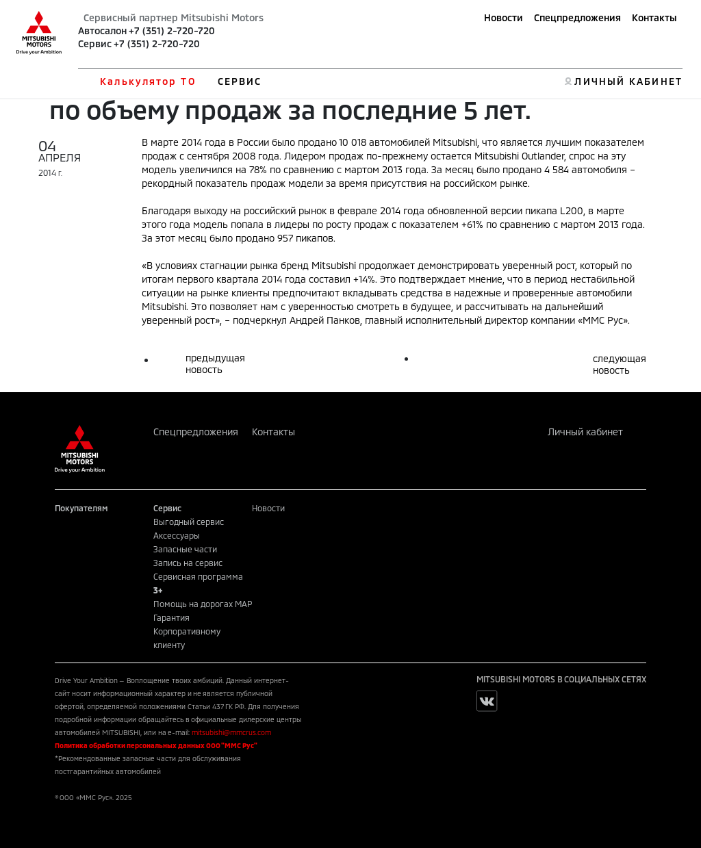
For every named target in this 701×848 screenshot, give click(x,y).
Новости (503, 17)
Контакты (654, 17)
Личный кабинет (585, 431)
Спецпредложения (577, 17)
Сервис (95, 43)
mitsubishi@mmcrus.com (231, 732)
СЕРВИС (240, 81)
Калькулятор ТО (147, 81)
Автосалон (102, 30)
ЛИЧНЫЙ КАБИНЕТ (628, 81)
